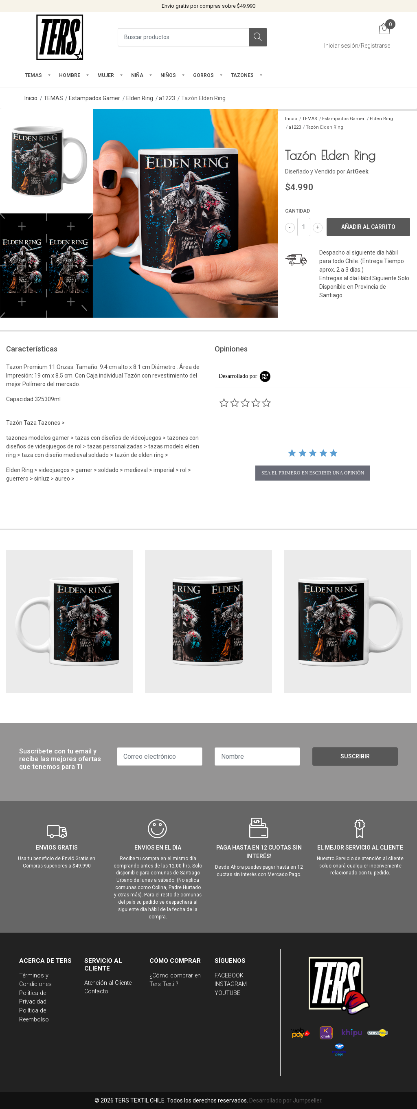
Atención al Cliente (108, 982)
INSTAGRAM (231, 984)
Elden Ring (139, 98)
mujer (105, 75)
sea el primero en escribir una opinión (312, 473)
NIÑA (137, 75)
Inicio (30, 98)
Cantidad (297, 211)
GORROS (203, 75)
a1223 (167, 98)
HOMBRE (69, 75)
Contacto (96, 991)
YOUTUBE (227, 993)
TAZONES (242, 75)
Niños (168, 75)
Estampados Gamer (94, 98)
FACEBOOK (229, 975)
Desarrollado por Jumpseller (285, 1100)
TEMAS (33, 75)
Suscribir (355, 756)
